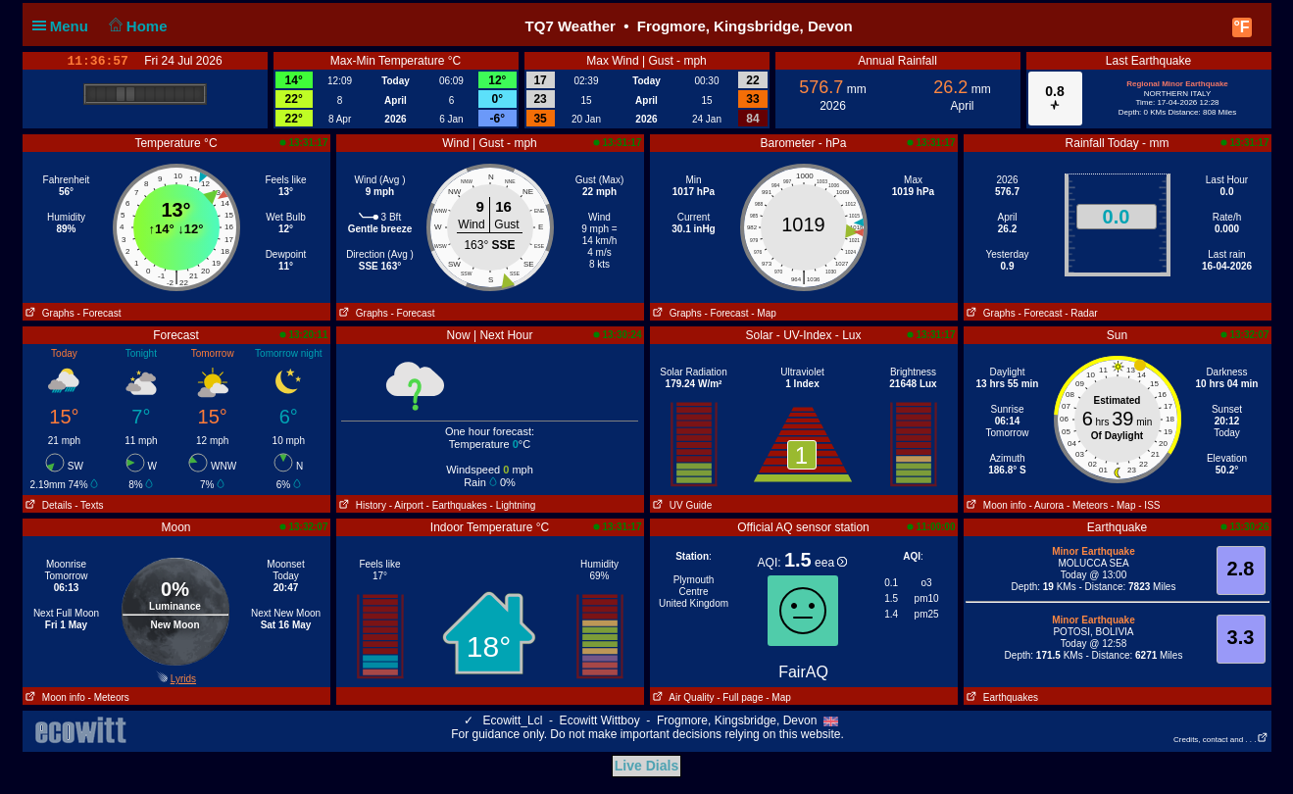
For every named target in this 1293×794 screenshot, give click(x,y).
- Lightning (513, 505)
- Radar (1081, 313)
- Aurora (1047, 505)
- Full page (740, 697)
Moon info (995, 505)
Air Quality (682, 697)
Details (48, 505)
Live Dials (646, 765)
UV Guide (681, 505)
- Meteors (1087, 505)
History (361, 505)
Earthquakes (1001, 697)
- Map (763, 313)
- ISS (1149, 505)
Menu (64, 26)
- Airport (406, 505)
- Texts (89, 505)
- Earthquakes (456, 505)
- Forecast (98, 313)
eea (831, 563)
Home (135, 26)
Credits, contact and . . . (1220, 739)
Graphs (49, 313)
